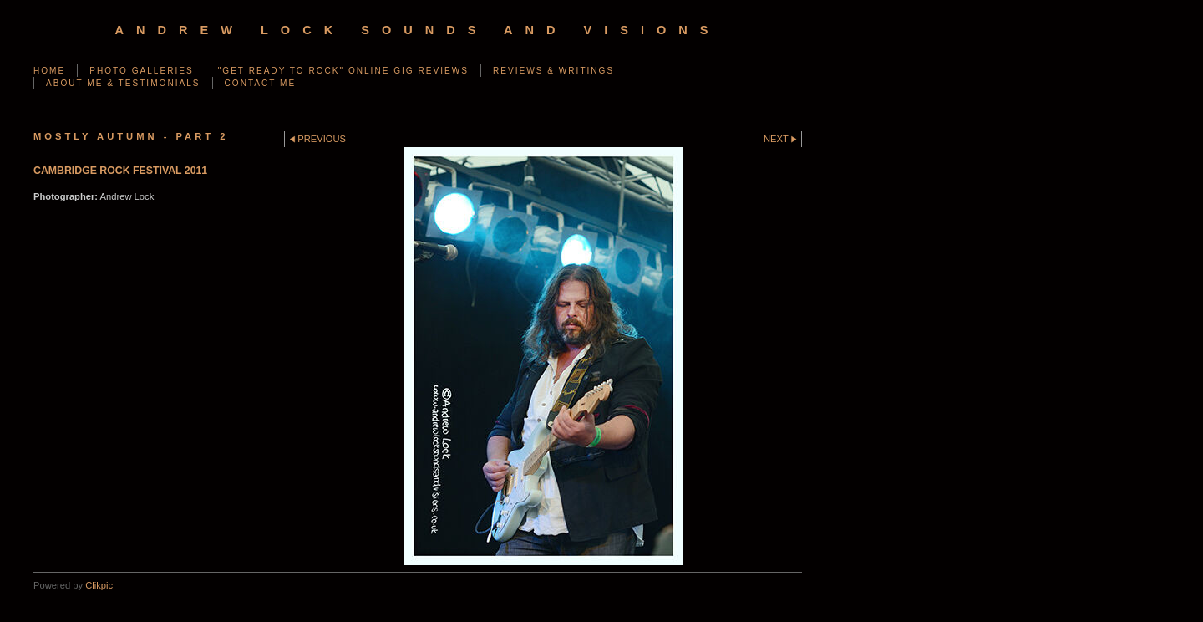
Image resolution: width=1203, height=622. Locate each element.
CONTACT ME (261, 83)
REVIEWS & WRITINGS (553, 70)
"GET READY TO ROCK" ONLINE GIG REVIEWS (343, 70)
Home (49, 70)
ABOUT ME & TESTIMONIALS (123, 83)
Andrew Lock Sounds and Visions (417, 30)
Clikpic (99, 585)
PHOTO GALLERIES (141, 70)
